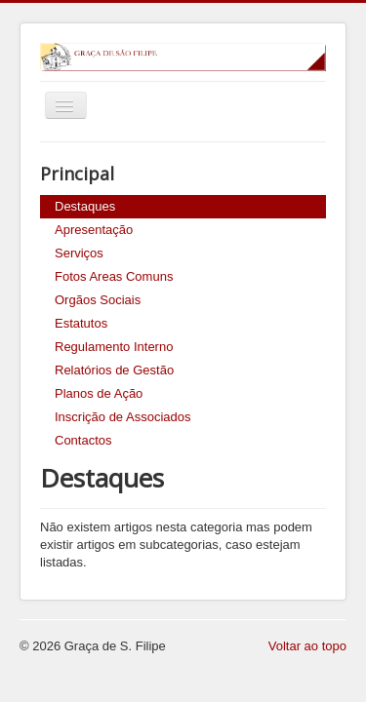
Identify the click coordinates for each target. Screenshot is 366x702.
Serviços (79, 253)
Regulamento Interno (114, 346)
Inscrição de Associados (122, 417)
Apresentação (94, 229)
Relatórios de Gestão (114, 370)
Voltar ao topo (307, 646)
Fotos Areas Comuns (114, 276)
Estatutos (81, 323)
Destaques (85, 206)
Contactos (83, 440)
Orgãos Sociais (98, 299)
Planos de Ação (98, 393)
